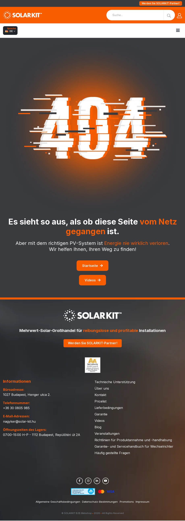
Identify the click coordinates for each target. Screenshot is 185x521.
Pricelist (100, 402)
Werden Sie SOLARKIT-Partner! (161, 3)
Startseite (92, 266)
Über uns (102, 389)
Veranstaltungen (107, 434)
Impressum (143, 502)
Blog (98, 427)
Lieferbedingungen (109, 408)
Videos (93, 280)
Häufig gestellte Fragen (112, 453)
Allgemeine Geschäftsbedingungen (57, 502)
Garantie (101, 415)
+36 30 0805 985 (16, 409)
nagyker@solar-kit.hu (19, 422)
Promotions (127, 502)
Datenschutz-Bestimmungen (100, 502)
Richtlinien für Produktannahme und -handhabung (133, 440)
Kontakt (100, 395)
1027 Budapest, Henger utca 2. (26, 395)
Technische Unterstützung (115, 382)
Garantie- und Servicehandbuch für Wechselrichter (134, 447)
